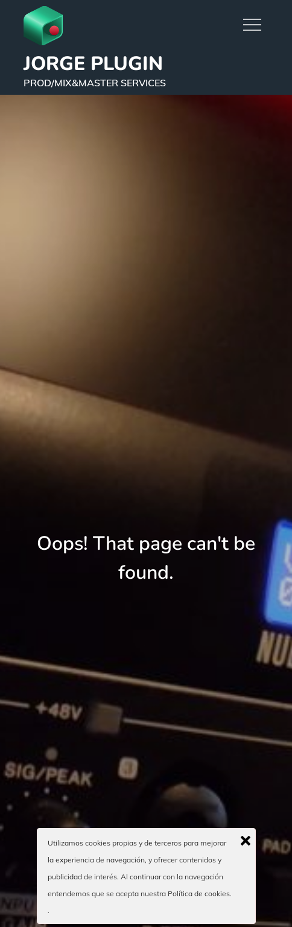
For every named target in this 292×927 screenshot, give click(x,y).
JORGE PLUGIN (93, 64)
